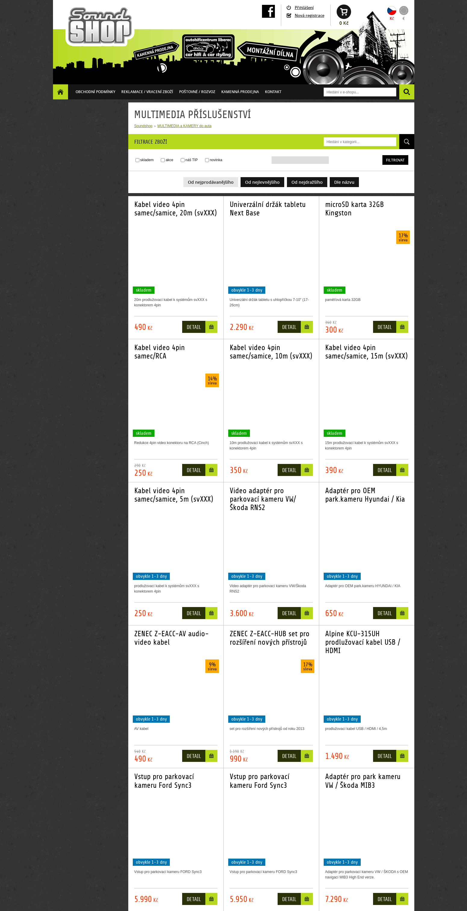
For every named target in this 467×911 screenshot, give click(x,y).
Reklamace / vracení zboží (147, 91)
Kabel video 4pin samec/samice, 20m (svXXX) (175, 208)
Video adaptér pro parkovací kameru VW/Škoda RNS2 (263, 499)
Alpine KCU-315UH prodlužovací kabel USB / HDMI (362, 642)
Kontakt (273, 91)
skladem (147, 160)
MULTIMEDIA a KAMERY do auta (184, 126)
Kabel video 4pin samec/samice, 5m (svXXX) (173, 495)
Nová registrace (309, 15)
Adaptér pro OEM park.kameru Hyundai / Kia (365, 495)
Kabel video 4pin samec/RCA (159, 351)
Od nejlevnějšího (262, 182)
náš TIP (191, 160)
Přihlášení (304, 7)
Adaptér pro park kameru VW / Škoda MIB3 (362, 780)
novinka (216, 160)
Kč (392, 18)
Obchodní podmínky (95, 91)
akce (169, 160)
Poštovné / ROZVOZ (197, 91)
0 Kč (343, 23)
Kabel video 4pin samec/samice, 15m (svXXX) (366, 351)
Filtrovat (395, 160)
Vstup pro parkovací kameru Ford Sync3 (164, 780)
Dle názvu (344, 182)
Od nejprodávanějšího (211, 182)
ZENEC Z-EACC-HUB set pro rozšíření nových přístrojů (270, 638)
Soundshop (143, 126)
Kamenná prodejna (240, 91)
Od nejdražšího (307, 182)
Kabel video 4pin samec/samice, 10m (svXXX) (271, 351)
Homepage (60, 91)
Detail (194, 327)
